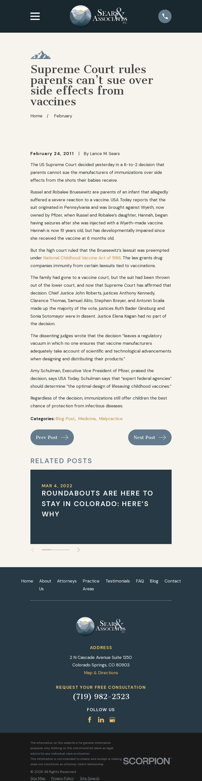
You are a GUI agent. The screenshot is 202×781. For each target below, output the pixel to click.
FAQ (140, 581)
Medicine (87, 418)
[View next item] (79, 550)
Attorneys (67, 581)
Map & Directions (101, 672)
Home (27, 581)
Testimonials (118, 581)
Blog (154, 581)
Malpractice (111, 418)
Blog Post (65, 418)
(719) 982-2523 (101, 696)
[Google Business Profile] (112, 720)
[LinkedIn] (101, 720)
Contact (173, 581)
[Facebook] (90, 720)
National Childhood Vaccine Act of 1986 (82, 258)
